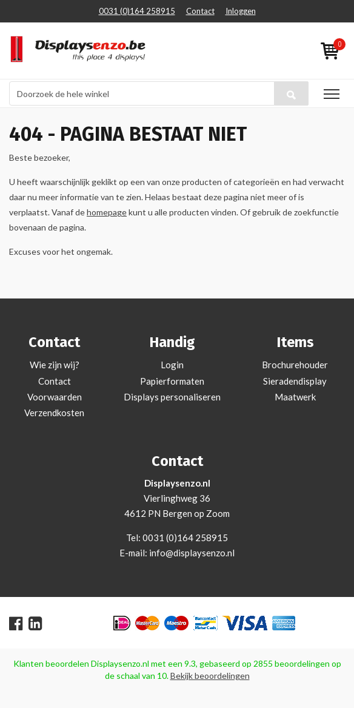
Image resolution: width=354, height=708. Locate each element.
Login (172, 364)
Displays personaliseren (172, 396)
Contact (200, 11)
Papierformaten (172, 381)
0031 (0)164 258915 (137, 11)
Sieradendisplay (295, 381)
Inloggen (240, 11)
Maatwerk (295, 396)
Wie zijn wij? (54, 364)
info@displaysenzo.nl (192, 552)
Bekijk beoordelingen (210, 675)
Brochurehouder (295, 364)
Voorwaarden (54, 396)
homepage (107, 212)
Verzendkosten (54, 412)
